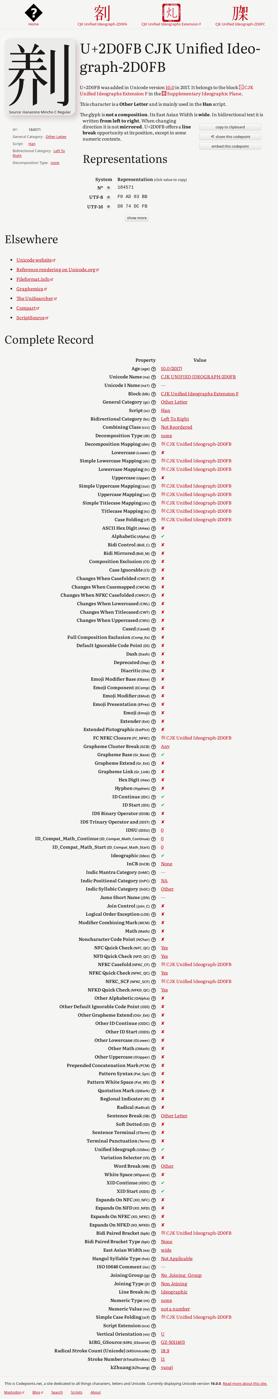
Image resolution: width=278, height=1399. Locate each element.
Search (57, 1392)
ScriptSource (30, 317)
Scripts (76, 1392)
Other (167, 888)
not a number (175, 1308)
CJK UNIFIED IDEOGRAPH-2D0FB (198, 376)
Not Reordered (176, 426)
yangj (167, 1367)
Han (32, 143)
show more (137, 217)
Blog (36, 1392)
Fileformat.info (32, 278)
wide (166, 1249)
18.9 (165, 1350)
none (55, 162)
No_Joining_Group (181, 1274)
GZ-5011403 (173, 1341)
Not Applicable (177, 1258)
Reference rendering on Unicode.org (55, 269)
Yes (164, 947)
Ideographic (174, 1291)
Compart (26, 307)
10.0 (170, 87)
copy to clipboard (230, 127)
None (166, 863)
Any (165, 746)
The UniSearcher (34, 298)
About (95, 1392)
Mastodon (12, 1392)
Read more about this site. (245, 1383)
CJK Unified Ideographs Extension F (200, 393)
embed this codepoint (230, 146)
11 (163, 1358)
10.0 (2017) (171, 368)
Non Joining (174, 1283)
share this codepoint (230, 136)
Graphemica (29, 288)
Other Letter (56, 136)
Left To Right (175, 418)
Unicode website (34, 259)
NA (164, 880)
